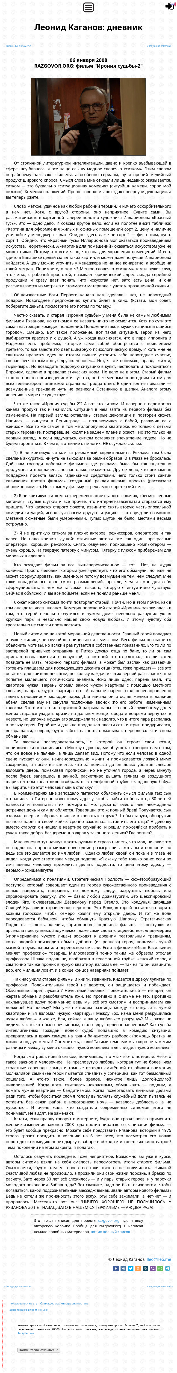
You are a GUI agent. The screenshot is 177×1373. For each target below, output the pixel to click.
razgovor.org (109, 1220)
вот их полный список (110, 1231)
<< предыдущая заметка (17, 46)
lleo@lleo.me (159, 1259)
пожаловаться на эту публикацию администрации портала (48, 1303)
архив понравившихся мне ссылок (28, 1309)
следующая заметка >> (160, 46)
